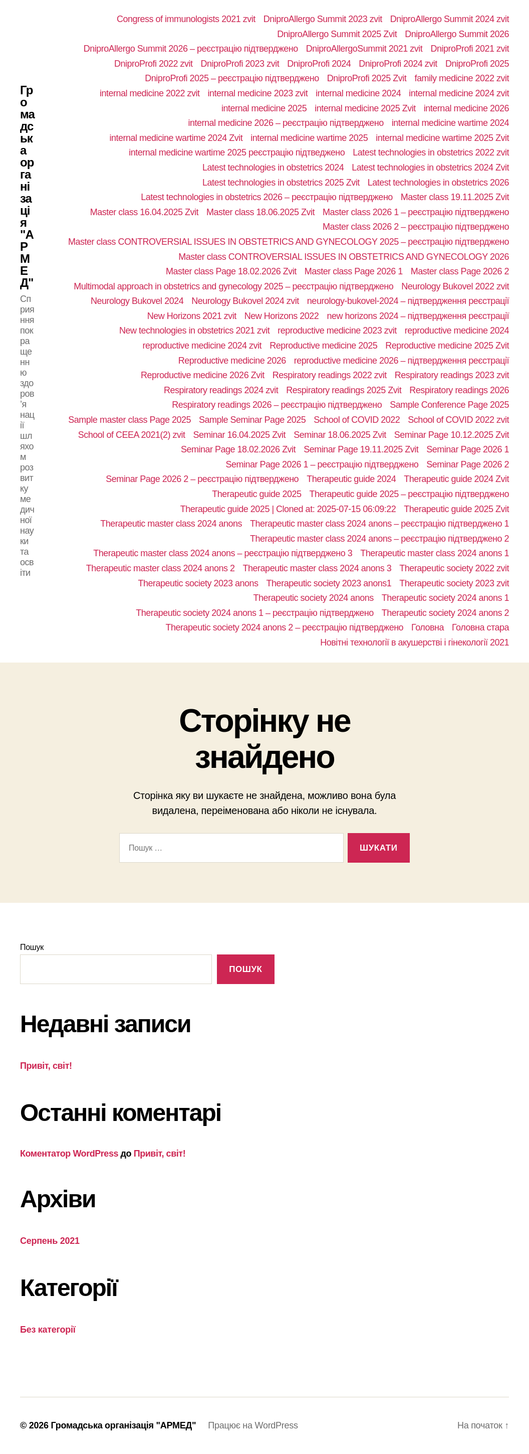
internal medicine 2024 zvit (459, 93)
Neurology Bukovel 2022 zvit (455, 286)
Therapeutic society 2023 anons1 (329, 583)
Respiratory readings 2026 (459, 390)
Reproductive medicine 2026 (232, 361)
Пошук (32, 947)
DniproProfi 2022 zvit (153, 64)
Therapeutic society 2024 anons (313, 598)
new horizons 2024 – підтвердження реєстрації (418, 316)
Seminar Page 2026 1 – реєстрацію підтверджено (321, 464)
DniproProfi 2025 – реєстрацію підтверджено (232, 78)
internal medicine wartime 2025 (309, 138)
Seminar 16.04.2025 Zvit (239, 435)
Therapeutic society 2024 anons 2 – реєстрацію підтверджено (285, 627)
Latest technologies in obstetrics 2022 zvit (431, 152)
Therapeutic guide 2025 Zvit (456, 509)
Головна (427, 627)
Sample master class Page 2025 (129, 420)
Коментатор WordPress (69, 1154)
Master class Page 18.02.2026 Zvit (231, 271)
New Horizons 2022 (281, 316)
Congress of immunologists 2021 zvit (186, 19)
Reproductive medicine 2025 (323, 346)
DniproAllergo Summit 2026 (457, 34)
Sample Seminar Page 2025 (252, 420)
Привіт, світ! (46, 1066)
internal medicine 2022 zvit (150, 93)
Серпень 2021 (50, 1241)
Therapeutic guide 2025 (256, 494)
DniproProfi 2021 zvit (469, 49)
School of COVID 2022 (357, 420)
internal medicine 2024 (358, 93)
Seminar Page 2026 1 (467, 449)
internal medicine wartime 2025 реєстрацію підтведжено (237, 152)
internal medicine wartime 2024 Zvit (175, 138)
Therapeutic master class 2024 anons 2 (160, 568)
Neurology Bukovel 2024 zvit (245, 301)
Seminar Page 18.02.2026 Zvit (238, 449)
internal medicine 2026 (466, 108)
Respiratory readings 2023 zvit (452, 375)
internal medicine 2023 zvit (258, 93)
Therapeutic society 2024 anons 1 (445, 598)
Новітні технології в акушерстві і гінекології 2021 (414, 642)
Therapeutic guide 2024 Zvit (456, 479)
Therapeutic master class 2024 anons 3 (317, 568)
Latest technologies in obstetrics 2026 (438, 183)
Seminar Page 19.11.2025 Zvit (361, 449)
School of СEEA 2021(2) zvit (131, 435)
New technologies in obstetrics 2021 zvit (194, 331)
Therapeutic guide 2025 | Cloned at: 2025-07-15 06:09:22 (288, 509)
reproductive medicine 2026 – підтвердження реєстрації (401, 361)
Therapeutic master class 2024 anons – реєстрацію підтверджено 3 (222, 553)
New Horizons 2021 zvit (191, 316)
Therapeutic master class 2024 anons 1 (434, 553)
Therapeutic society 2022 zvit (454, 568)
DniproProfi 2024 (319, 64)
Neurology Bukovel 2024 (137, 301)
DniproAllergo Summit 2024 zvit (449, 19)
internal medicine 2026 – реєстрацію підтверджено (285, 123)
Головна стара (480, 627)
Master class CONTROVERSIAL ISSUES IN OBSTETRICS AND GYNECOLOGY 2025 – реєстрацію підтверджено (288, 242)
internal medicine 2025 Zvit (365, 108)
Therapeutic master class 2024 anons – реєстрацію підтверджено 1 (379, 524)
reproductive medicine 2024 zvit (201, 346)
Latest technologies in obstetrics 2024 (273, 168)
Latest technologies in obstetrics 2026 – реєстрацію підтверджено (267, 197)
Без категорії (48, 1330)
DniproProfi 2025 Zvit (367, 78)
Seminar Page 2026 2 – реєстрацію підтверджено (202, 479)
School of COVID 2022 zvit (458, 420)
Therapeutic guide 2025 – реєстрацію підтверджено (409, 494)
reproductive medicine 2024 (457, 331)
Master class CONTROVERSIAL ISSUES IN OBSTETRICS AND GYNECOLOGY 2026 (343, 257)
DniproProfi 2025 (477, 64)
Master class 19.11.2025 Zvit (455, 197)
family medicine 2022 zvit (461, 78)
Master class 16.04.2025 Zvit (144, 212)
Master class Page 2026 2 (460, 271)
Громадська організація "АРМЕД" (27, 186)
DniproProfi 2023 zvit (240, 64)
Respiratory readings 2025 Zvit (343, 390)
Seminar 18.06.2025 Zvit (340, 435)
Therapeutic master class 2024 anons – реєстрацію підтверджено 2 (379, 539)
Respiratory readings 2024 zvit (221, 390)
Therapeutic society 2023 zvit (454, 583)
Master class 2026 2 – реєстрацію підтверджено (416, 227)
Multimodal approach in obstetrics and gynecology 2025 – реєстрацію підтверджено (233, 286)
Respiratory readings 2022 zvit (330, 375)
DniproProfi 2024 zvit (398, 64)
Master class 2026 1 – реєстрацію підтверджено (416, 212)
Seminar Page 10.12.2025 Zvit (451, 435)
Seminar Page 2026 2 (467, 464)
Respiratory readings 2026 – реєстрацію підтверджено (277, 405)
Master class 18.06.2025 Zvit (260, 212)
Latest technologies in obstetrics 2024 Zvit (430, 168)
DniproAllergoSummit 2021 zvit (364, 49)
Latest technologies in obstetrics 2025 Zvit (281, 183)
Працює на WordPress (253, 1425)
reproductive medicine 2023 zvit (337, 331)
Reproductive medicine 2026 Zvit (202, 375)
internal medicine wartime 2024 (450, 123)
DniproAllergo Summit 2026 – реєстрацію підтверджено (191, 49)
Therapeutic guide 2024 (351, 479)
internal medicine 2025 (264, 108)
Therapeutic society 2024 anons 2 (445, 613)
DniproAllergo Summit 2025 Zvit (337, 34)
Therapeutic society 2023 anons (198, 583)
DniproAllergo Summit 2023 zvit (322, 19)
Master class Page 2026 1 (354, 271)
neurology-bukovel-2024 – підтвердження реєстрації (408, 301)
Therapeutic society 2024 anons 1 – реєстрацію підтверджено (255, 613)
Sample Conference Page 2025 (449, 405)
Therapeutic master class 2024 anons (171, 524)
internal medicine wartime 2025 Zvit (442, 138)
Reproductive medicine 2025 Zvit (447, 346)
